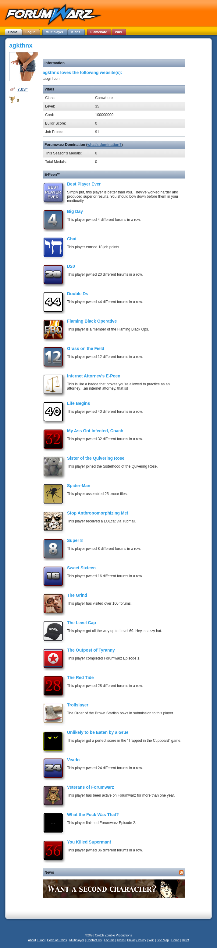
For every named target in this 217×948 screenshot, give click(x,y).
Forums (109, 940)
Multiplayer (76, 940)
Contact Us (94, 940)
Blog (41, 940)
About (32, 940)
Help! (185, 940)
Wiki (151, 940)
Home (175, 940)
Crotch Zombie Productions (113, 935)
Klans (121, 940)
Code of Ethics (57, 940)
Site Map (163, 940)
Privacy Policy (136, 940)
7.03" (22, 89)
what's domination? (104, 145)
